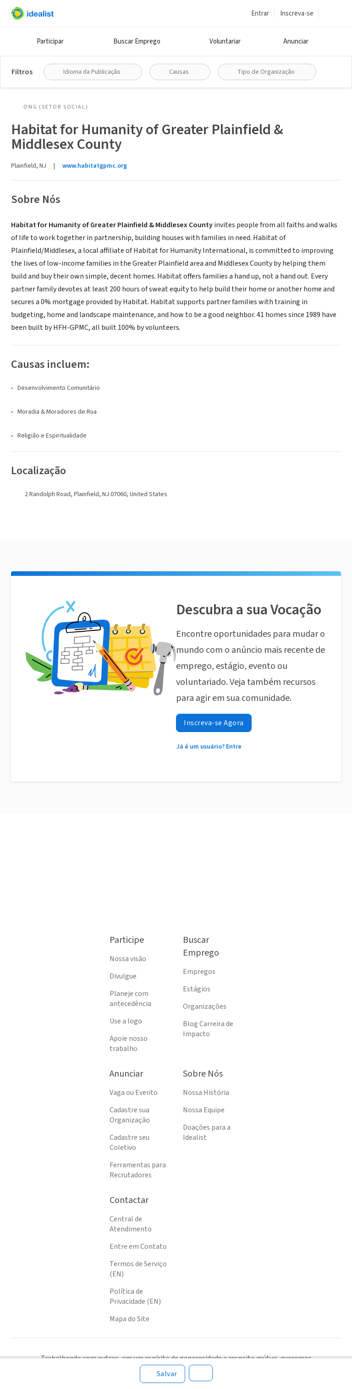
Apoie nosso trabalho (129, 1044)
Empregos (199, 972)
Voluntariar (225, 41)
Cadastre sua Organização (130, 1115)
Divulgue (123, 976)
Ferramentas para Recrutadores (138, 1170)
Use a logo (126, 1021)
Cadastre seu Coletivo (129, 1142)
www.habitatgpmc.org (94, 166)
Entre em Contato (138, 1246)
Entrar (260, 13)
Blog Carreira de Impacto (208, 1029)
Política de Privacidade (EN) (135, 1296)
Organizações (204, 1006)
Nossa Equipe (204, 1110)
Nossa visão (128, 959)
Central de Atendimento (131, 1224)
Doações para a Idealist (207, 1132)
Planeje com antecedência (130, 999)
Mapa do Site (129, 1319)
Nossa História (206, 1093)
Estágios (196, 989)
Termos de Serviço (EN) (138, 1269)
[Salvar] (162, 1374)
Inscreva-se (297, 13)
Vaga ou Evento (134, 1093)
